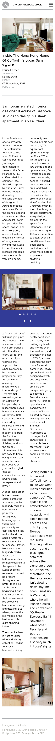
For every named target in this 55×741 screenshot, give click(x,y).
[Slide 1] (20, 314)
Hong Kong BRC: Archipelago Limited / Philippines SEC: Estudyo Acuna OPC (24, 731)
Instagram (8, 725)
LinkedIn (22, 725)
